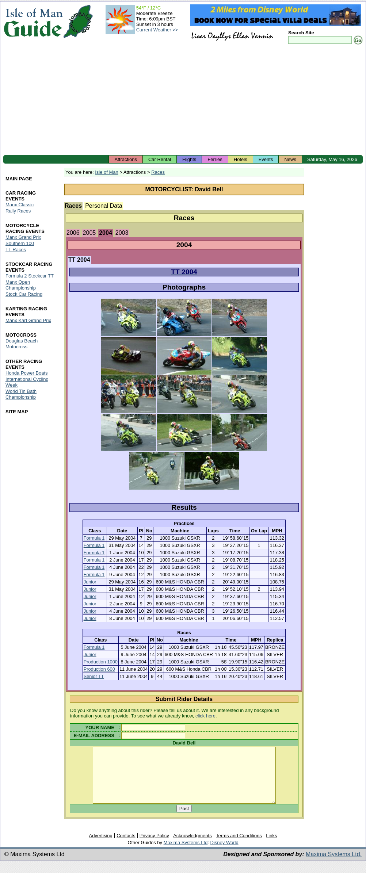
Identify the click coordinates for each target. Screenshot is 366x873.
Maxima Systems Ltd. (334, 865)
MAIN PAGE (18, 179)
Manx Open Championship (20, 285)
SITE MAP (16, 411)
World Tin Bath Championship (21, 394)
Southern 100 (19, 243)
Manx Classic (19, 204)
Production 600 (99, 669)
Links (271, 846)
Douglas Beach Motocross (21, 343)
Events (266, 159)
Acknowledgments (192, 846)
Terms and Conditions (239, 846)
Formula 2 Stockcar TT (29, 276)
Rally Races (18, 211)
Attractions (125, 159)
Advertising (100, 846)
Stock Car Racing (23, 294)
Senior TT (94, 676)
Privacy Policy (154, 846)
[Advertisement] (183, 100)
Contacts (126, 846)
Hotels (240, 159)
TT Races (15, 249)
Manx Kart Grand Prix (28, 320)
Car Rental (159, 159)
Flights (189, 159)
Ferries (214, 159)
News (290, 159)
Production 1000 (101, 662)
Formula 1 (94, 538)
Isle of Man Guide (33, 21)
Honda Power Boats (26, 373)
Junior (90, 582)
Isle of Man (106, 172)
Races (158, 172)
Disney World (224, 853)
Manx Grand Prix (23, 237)
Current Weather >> (157, 29)
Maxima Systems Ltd (186, 853)
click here (205, 716)
